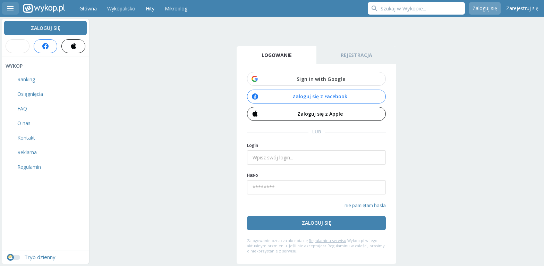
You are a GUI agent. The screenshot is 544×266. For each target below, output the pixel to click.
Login (252, 145)
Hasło (252, 175)
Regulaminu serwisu (327, 240)
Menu (10, 8)
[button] (316, 79)
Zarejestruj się (522, 8)
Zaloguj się (485, 8)
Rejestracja (356, 55)
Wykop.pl (44, 8)
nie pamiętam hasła (365, 205)
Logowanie (277, 55)
